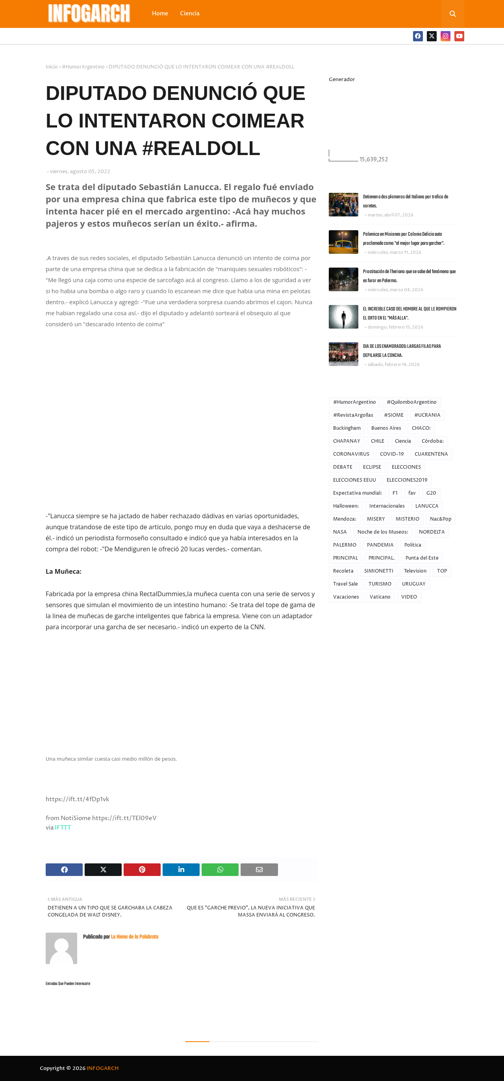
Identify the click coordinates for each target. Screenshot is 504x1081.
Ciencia (403, 441)
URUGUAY (414, 584)
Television (415, 571)
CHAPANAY (346, 441)
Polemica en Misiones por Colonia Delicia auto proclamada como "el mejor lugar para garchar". (403, 239)
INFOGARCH (103, 1068)
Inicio (52, 67)
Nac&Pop (441, 519)
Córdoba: (433, 441)
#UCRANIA (427, 415)
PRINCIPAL (345, 558)
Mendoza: (344, 519)
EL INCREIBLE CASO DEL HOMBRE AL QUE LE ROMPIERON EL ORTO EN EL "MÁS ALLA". (409, 313)
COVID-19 (392, 454)
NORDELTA (432, 532)
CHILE (377, 441)
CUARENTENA (431, 454)
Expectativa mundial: (357, 493)
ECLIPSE (372, 467)
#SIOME (394, 415)
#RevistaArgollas (353, 415)
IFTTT (63, 828)
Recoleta (343, 571)
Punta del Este (422, 558)
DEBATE (342, 467)
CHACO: (421, 428)
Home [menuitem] (160, 13)
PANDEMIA (380, 545)
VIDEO (409, 597)
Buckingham (347, 428)
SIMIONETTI (378, 571)
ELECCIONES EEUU (354, 480)
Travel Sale (345, 584)
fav (412, 493)
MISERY (376, 519)
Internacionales (387, 506)
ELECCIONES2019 (407, 480)
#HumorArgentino (83, 67)
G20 (431, 493)
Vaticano (380, 597)
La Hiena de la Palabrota (134, 937)
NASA (340, 532)
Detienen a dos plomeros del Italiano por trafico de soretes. (405, 201)
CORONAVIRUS (351, 454)
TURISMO (380, 584)
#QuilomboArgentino (412, 402)
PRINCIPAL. (382, 558)
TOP (442, 571)
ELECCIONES (406, 467)
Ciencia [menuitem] (190, 13)
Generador (342, 79)
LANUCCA (427, 506)
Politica (412, 545)
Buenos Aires (386, 428)
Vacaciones (346, 597)
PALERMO (344, 545)
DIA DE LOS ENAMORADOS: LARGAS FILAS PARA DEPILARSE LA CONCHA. (402, 351)
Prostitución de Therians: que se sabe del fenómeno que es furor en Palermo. (409, 276)
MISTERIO (407, 519)
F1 (395, 493)
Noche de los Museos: (383, 532)
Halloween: (346, 506)
